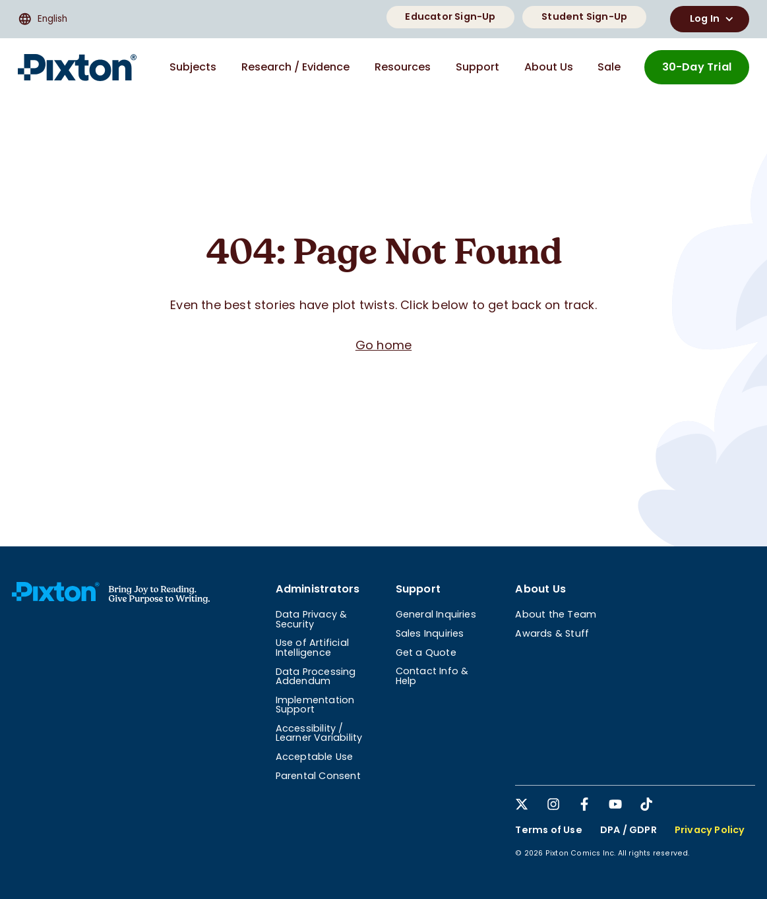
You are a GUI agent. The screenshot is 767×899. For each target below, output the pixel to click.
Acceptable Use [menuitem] (314, 756)
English (42, 19)
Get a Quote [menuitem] (426, 652)
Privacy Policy (710, 829)
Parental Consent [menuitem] (318, 775)
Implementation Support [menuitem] (315, 704)
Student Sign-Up (584, 16)
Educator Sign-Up (450, 16)
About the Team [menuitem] (555, 614)
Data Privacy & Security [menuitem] (312, 619)
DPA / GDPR (628, 829)
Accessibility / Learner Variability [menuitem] (319, 733)
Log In (713, 19)
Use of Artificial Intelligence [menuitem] (312, 647)
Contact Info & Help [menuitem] (432, 675)
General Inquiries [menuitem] (436, 614)
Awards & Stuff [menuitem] (552, 633)
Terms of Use (548, 829)
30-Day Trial (696, 66)
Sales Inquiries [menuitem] (430, 633)
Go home (383, 345)
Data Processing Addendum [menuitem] (316, 676)
